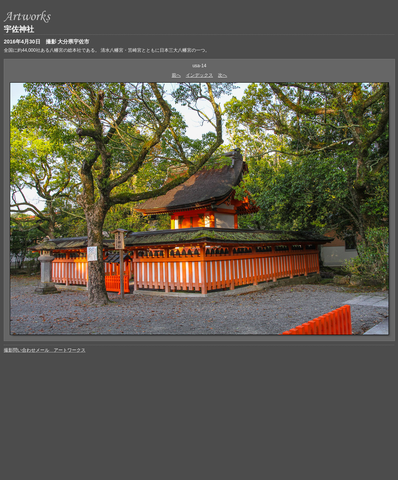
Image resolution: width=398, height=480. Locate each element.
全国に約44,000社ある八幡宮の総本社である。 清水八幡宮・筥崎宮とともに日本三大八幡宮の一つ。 (107, 50)
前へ (176, 75)
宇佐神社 (19, 29)
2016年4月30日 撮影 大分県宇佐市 (46, 42)
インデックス (199, 75)
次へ (222, 75)
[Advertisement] (199, 412)
